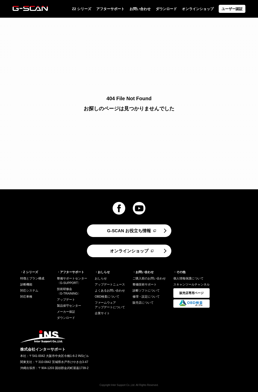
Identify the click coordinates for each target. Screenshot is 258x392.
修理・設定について (146, 296)
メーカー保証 (66, 311)
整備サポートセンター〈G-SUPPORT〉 (72, 281)
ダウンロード (166, 9)
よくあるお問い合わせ (110, 290)
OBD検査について (107, 296)
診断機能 (26, 284)
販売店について (143, 302)
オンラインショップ (198, 9)
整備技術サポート (145, 284)
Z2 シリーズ (81, 9)
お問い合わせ (140, 9)
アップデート (66, 299)
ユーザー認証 (232, 9)
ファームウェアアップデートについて (110, 305)
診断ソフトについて (146, 290)
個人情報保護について (188, 278)
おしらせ (101, 278)
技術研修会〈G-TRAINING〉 (69, 291)
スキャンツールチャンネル (191, 284)
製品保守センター (69, 305)
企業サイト (102, 313)
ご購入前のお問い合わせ (149, 278)
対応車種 (26, 296)
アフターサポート (110, 9)
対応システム (29, 290)
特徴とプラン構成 (32, 278)
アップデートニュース (110, 284)
